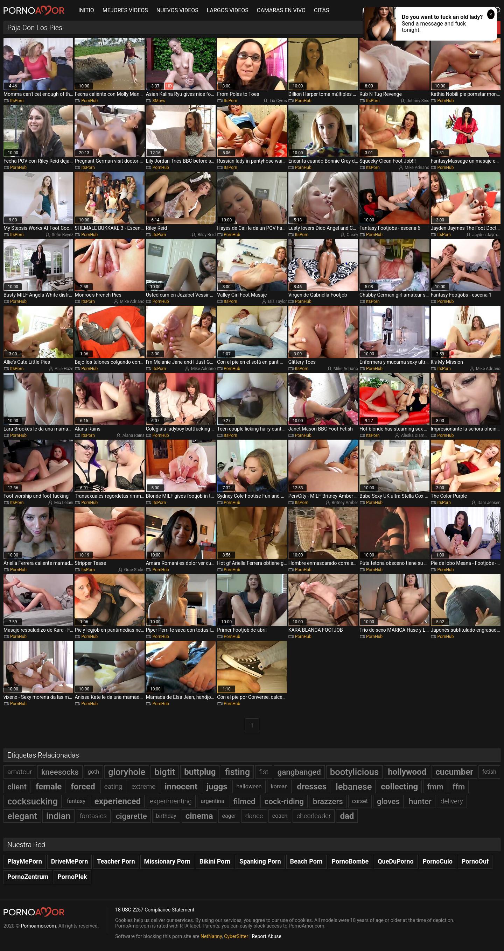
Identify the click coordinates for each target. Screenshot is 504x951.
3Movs (159, 100)
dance (254, 816)
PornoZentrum (27, 876)
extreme (144, 786)
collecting (399, 787)
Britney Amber (345, 502)
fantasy (76, 801)
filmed (244, 801)
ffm (459, 786)
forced (83, 787)
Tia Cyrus (278, 100)
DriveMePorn (69, 861)
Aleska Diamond (416, 435)
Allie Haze (64, 368)
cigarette (131, 816)
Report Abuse (266, 936)
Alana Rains (133, 435)
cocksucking (32, 801)
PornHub (89, 100)
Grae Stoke (134, 569)
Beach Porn (306, 861)
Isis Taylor (277, 301)
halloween (248, 786)
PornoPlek (72, 876)
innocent (180, 787)
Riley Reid (207, 234)
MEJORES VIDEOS (125, 10)
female (49, 787)
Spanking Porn (260, 861)
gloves (388, 801)
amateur (19, 772)
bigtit (164, 772)
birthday (166, 815)
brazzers (328, 801)
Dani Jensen (488, 502)
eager (229, 815)
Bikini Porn (215, 861)
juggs (216, 787)
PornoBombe (350, 861)
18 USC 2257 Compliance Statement (154, 910)
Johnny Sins (418, 100)
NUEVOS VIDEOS (177, 10)
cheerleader (313, 816)
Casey (352, 234)
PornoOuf (475, 861)
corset (360, 801)
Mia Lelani (64, 502)
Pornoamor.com (38, 926)
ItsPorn (16, 100)
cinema (199, 816)
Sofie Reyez (63, 234)
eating (113, 786)
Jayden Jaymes (486, 234)
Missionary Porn (167, 861)
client (17, 786)
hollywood (407, 772)
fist (263, 772)
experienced (117, 801)
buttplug (200, 772)
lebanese (354, 786)
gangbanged (299, 771)
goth (93, 771)
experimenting (171, 801)
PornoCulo (438, 861)
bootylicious (354, 772)
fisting (237, 772)
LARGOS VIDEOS (227, 10)
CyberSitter (236, 936)
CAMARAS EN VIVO (281, 10)
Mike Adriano (417, 167)
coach (279, 815)
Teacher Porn (116, 861)
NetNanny (211, 936)
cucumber (454, 772)
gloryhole (126, 772)
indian (58, 816)
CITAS (321, 10)
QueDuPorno (395, 861)
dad (347, 816)
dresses (312, 787)
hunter (420, 801)
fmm (435, 786)
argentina (212, 801)
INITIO (86, 10)
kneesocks (60, 771)
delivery (452, 801)
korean (279, 786)
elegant (22, 816)
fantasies (93, 816)
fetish (489, 771)
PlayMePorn (24, 861)
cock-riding (283, 801)
